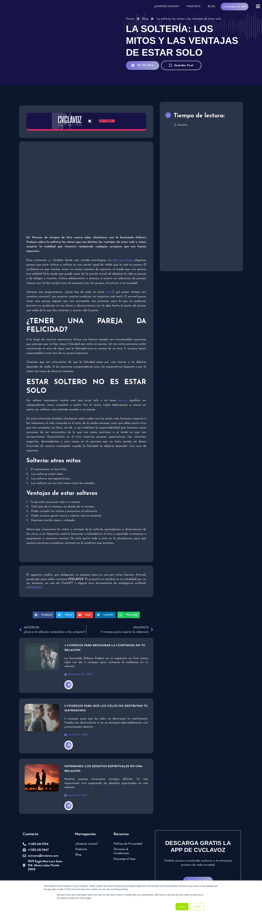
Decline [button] (197, 906)
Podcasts (193, 6)
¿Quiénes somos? (166, 6)
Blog (211, 6)
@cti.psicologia (123, 260)
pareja (122, 400)
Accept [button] (182, 906)
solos (109, 292)
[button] (43, 615)
